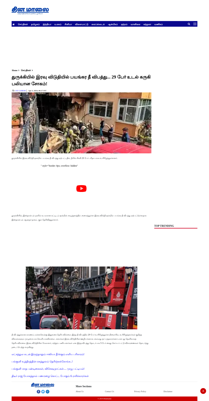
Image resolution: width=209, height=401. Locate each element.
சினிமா (68, 24)
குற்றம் (124, 24)
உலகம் (57, 24)
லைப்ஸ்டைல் (98, 24)
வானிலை (135, 24)
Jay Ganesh (20, 91)
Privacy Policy (140, 391)
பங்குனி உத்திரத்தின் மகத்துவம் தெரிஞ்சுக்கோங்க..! (42, 361)
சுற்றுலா (147, 24)
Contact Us (109, 391)
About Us (80, 391)
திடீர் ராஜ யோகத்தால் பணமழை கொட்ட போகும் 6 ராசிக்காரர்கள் (50, 376)
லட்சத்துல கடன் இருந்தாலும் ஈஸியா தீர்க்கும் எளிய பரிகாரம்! (48, 354)
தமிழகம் (35, 24)
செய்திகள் (23, 24)
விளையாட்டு (81, 24)
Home (14, 70)
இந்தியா (47, 24)
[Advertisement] (99, 47)
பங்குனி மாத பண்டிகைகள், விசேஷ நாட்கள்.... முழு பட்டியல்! (48, 368)
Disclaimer (167, 391)
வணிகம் (158, 24)
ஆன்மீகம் (113, 24)
